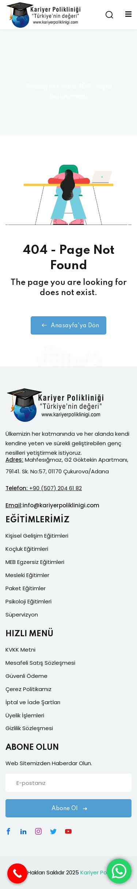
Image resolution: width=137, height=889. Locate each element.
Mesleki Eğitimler (27, 575)
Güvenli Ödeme (26, 676)
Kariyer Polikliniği (101, 872)
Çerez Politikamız (28, 689)
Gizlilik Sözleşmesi (29, 728)
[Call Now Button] (17, 873)
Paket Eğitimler (25, 588)
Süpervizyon (21, 614)
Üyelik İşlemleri (24, 715)
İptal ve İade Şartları (32, 702)
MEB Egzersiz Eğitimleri (34, 562)
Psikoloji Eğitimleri (28, 601)
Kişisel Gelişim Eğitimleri (36, 535)
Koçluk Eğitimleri (26, 549)
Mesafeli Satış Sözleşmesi (40, 663)
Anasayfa (40, 86)
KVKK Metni (20, 649)
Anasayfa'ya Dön (68, 325)
